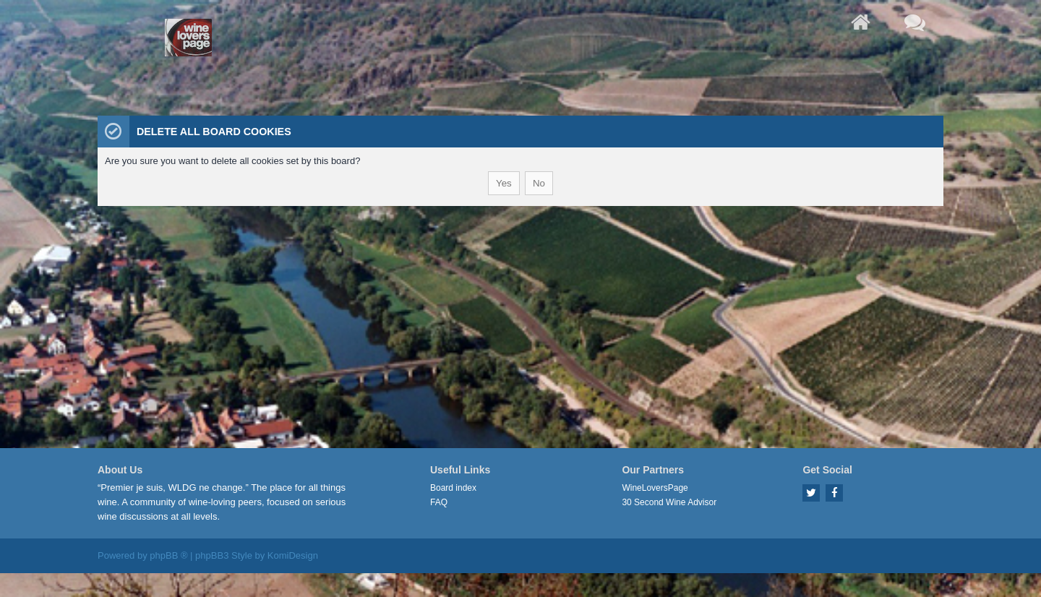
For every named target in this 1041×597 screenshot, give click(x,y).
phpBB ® (168, 555)
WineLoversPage (654, 488)
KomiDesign (292, 555)
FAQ (438, 502)
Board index (453, 488)
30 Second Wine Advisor (669, 502)
